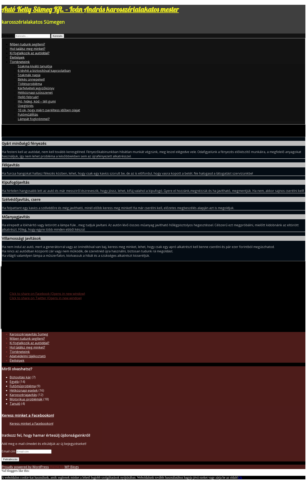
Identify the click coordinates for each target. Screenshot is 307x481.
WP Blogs (71, 467)
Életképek (17, 57)
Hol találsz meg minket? (27, 48)
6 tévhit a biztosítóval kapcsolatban (44, 70)
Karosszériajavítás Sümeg (29, 334)
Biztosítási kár (20, 377)
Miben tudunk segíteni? (27, 44)
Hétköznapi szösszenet (35, 92)
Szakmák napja (29, 75)
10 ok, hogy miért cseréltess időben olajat (49, 110)
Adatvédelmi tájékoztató (28, 356)
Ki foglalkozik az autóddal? (30, 53)
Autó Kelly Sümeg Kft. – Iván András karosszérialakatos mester (90, 9)
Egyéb (14, 381)
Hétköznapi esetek (24, 390)
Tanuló (15, 403)
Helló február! (28, 97)
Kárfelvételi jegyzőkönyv (36, 88)
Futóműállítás (28, 114)
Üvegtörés (26, 106)
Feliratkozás (10, 459)
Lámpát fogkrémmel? (34, 119)
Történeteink (20, 62)
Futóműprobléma (23, 386)
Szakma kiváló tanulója (35, 66)
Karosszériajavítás (23, 395)
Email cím (9, 451)
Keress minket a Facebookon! (28, 415)
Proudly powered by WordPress (25, 467)
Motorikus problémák (26, 399)
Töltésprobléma (30, 84)
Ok (240, 477)
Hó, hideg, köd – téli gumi (37, 101)
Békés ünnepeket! (31, 79)
